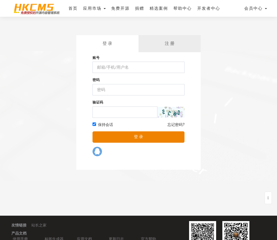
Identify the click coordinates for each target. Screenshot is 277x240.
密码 (96, 80)
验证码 (98, 102)
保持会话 (103, 124)
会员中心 (255, 8)
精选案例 (159, 8)
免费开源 (120, 8)
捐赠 (139, 8)
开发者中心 (208, 8)
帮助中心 (182, 8)
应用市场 (94, 8)
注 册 (169, 43)
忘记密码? (175, 124)
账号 (96, 58)
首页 (73, 8)
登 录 (107, 43)
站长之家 (39, 225)
